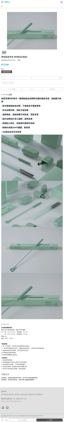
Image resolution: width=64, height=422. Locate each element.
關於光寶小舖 (4, 394)
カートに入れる (22, 420)
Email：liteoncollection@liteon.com (11, 401)
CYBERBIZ (40, 415)
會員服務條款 (39, 394)
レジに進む (49, 420)
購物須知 (11, 394)
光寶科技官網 (23, 394)
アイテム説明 (11, 89)
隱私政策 (17, 394)
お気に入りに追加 (7, 83)
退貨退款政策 (31, 394)
